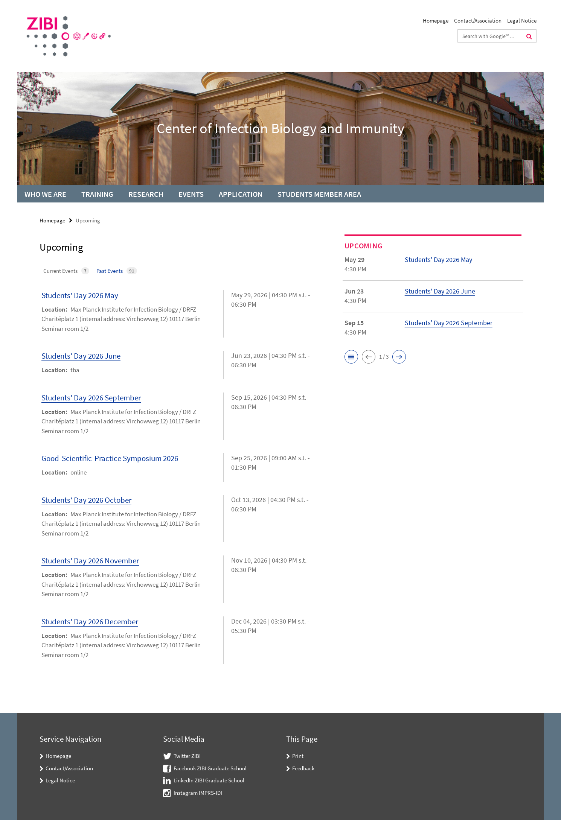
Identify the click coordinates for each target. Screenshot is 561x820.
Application (240, 194)
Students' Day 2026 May (79, 295)
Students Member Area (319, 194)
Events (191, 194)
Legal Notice (522, 20)
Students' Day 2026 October (86, 500)
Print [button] (297, 755)
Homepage (435, 20)
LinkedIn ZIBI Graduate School (209, 780)
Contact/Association (478, 20)
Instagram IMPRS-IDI (198, 792)
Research (145, 194)
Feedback (303, 768)
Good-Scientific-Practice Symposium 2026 (109, 458)
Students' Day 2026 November (90, 560)
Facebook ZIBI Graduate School (210, 768)
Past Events (116, 270)
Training (97, 194)
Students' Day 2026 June (80, 356)
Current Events (66, 270)
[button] (351, 356)
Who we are (45, 194)
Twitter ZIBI (187, 755)
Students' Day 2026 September (91, 398)
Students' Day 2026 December (89, 621)
